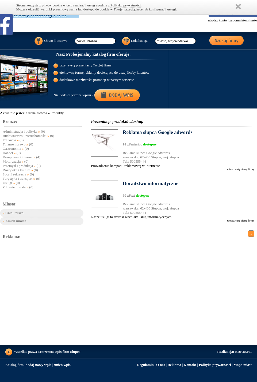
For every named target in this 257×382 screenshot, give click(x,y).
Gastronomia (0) (16, 149)
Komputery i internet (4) (21, 157)
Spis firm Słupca (67, 352)
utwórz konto (217, 20)
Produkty (57, 113)
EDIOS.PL (234, 352)
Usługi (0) (11, 183)
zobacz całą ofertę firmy (240, 169)
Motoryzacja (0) (15, 161)
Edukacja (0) (13, 140)
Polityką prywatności (125, 5)
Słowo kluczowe (50, 41)
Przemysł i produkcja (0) (22, 166)
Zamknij (238, 6)
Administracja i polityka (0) (24, 131)
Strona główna (36, 113)
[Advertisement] (50, 292)
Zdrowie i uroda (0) (18, 187)
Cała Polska (13, 213)
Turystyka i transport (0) (21, 179)
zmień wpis (61, 365)
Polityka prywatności (215, 365)
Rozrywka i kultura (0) (20, 170)
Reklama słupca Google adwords (158, 132)
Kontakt (190, 365)
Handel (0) (12, 153)
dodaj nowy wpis (38, 365)
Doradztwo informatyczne (150, 183)
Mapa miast (242, 365)
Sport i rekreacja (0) (18, 174)
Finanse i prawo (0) (18, 144)
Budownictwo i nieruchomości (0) (28, 136)
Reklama (174, 365)
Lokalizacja (135, 41)
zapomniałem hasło (243, 20)
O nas (160, 365)
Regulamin (145, 365)
